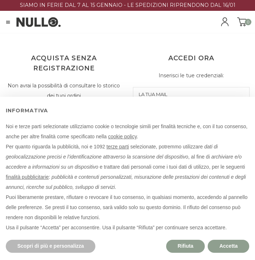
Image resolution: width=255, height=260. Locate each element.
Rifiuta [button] (186, 246)
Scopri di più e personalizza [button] (50, 246)
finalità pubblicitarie (27, 177)
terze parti (118, 147)
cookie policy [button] (122, 136)
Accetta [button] (228, 246)
